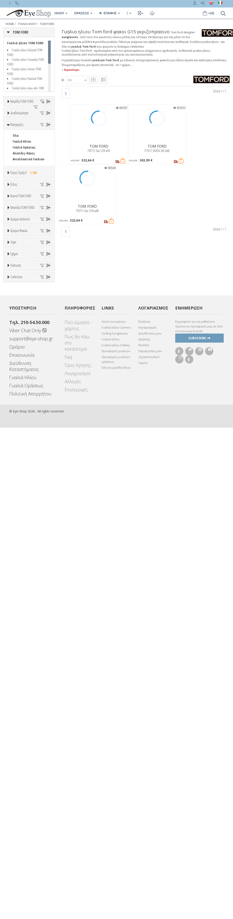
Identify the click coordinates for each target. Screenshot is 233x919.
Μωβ (18, 512)
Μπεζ (18, 506)
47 (18, 124)
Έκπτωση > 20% (23, 711)
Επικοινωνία (21, 846)
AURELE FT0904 (22, 455)
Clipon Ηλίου (23, 557)
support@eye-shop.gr (31, 830)
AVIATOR (18, 648)
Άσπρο (19, 500)
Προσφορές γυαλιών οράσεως (116, 850)
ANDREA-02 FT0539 (24, 449)
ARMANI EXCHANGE (25, 376)
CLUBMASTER (21, 666)
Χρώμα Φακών (18, 540)
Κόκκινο (20, 530)
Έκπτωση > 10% (23, 705)
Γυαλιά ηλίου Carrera (116, 819)
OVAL (16, 672)
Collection (16, 722)
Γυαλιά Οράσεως (24, 226)
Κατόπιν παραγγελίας (30, 184)
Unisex (17, 298)
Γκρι (17, 563)
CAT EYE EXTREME (24, 660)
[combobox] (77, 80)
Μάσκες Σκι (20, 327)
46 (8, 124)
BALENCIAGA (20, 387)
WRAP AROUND (22, 678)
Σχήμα (14, 631)
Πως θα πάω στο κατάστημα (77, 834)
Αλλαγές (73, 873)
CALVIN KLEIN (21, 417)
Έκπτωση (15, 688)
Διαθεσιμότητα (19, 167)
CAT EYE (17, 654)
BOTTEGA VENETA (24, 399)
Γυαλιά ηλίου (110, 831)
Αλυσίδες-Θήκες (24, 232)
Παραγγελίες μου (150, 842)
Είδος (13, 281)
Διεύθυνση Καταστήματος (24, 857)
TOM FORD (47, 24)
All (14, 608)
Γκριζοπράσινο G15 (27, 587)
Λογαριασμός (147, 819)
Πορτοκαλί (22, 518)
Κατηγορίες (16, 203)
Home (10, 24)
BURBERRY (19, 411)
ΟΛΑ (15, 112)
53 (14, 153)
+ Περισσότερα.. (71, 69)
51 (14, 142)
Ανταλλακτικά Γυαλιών (28, 238)
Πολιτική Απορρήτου (30, 885)
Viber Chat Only (28, 822)
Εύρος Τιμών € (19, 263)
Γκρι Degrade (24, 569)
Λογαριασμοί (78, 865)
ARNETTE (18, 382)
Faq (68, 848)
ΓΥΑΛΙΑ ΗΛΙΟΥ (27, 24)
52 (14, 148)
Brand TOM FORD (20, 347)
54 (14, 159)
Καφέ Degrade (24, 581)
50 (14, 136)
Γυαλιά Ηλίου (22, 220)
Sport (16, 304)
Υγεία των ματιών (114, 813)
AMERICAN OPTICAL (25, 370)
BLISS (16, 393)
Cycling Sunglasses (115, 825)
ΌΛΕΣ (16, 734)
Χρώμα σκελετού (20, 483)
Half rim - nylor (23, 620)
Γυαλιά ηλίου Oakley (116, 836)
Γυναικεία (19, 316)
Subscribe (199, 829)
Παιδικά (18, 321)
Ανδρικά (18, 310)
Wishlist (143, 836)
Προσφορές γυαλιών (116, 842)
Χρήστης (144, 831)
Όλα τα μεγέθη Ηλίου (116, 859)
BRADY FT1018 (21, 467)
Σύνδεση (144, 813)
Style (13, 597)
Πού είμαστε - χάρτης (78, 817)
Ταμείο (143, 854)
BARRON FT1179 (23, 461)
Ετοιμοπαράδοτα (27, 178)
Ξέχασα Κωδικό (149, 848)
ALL (17, 494)
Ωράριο (17, 838)
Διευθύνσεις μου (150, 825)
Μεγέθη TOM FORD (22, 101)
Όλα (17, 190)
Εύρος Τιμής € (24, 251)
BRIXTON (19, 405)
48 (14, 130)
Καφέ (18, 575)
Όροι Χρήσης (78, 856)
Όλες (18, 699)
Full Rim (18, 614)
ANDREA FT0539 (22, 443)
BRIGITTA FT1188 (23, 473)
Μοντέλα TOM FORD (22, 426)
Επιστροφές (76, 881)
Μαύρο (19, 524)
